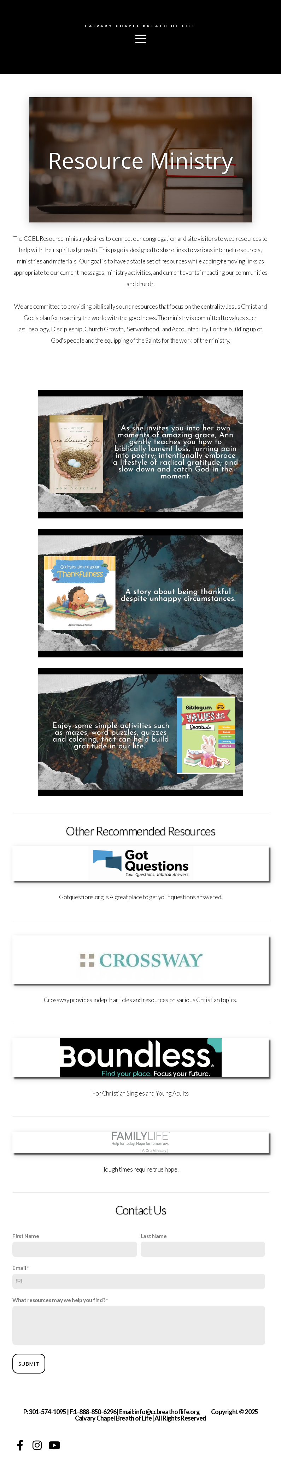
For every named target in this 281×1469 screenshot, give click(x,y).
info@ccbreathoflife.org (167, 1412)
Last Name (154, 1236)
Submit (28, 1363)
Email (19, 1268)
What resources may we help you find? (58, 1300)
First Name (25, 1236)
